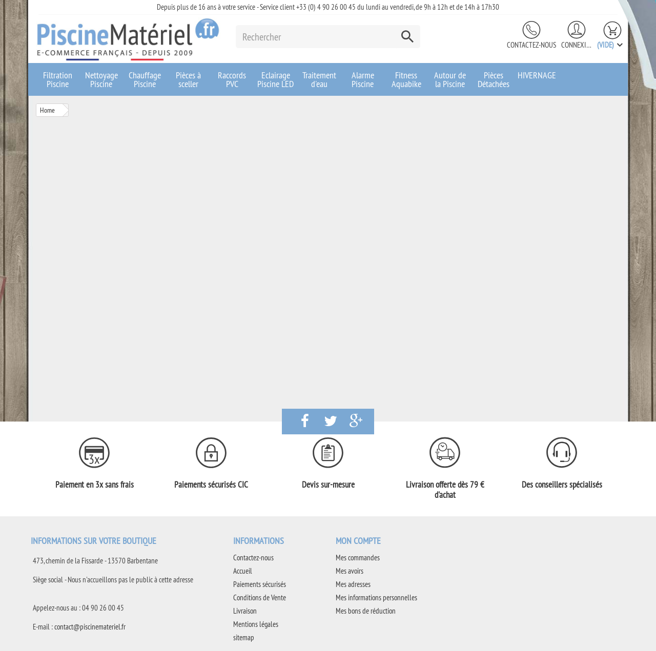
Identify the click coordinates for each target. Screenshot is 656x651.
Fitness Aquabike (406, 79)
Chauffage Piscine (145, 79)
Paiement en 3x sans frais (94, 484)
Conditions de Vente (259, 597)
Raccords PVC (232, 79)
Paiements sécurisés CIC (211, 484)
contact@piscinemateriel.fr (90, 627)
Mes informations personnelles (376, 597)
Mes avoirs (349, 571)
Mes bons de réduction (366, 611)
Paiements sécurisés (259, 584)
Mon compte (358, 541)
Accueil (242, 571)
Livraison (245, 611)
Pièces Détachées (493, 79)
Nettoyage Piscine (101, 79)
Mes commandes (358, 557)
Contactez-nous (531, 45)
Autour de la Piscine (450, 79)
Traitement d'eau (319, 79)
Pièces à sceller (188, 79)
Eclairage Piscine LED (275, 79)
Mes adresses (353, 584)
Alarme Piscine (363, 79)
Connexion (576, 45)
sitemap (243, 637)
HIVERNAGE (537, 75)
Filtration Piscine (57, 79)
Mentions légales (255, 624)
